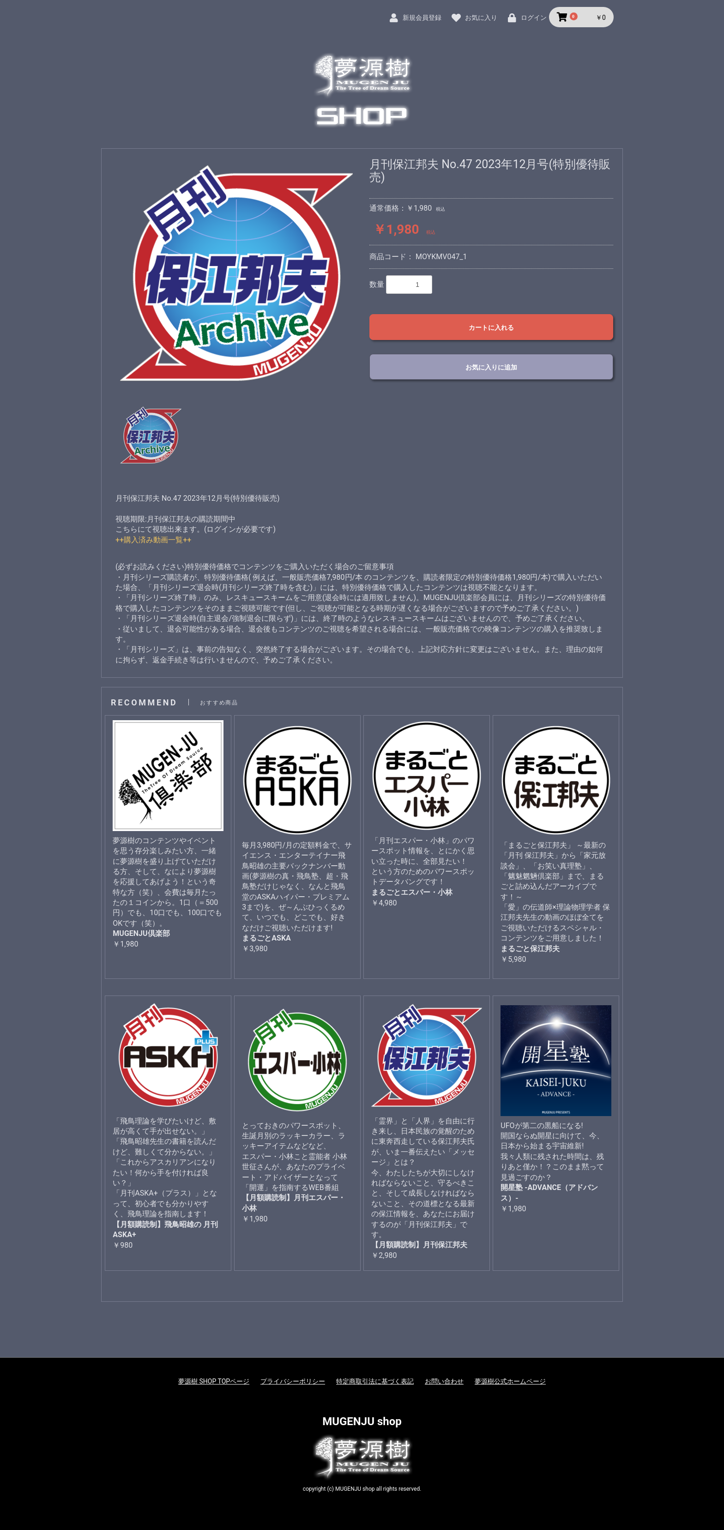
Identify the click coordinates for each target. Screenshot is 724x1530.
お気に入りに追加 (491, 367)
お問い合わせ (444, 1381)
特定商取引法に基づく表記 (375, 1381)
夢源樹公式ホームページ (510, 1381)
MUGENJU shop (362, 1421)
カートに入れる (491, 327)
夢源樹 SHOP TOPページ (213, 1381)
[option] (236, 274)
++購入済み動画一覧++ (153, 539)
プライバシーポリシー (292, 1381)
